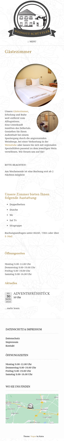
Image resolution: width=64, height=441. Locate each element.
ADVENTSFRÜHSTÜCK (31, 293)
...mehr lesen (12, 308)
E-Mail (9, 236)
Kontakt (10, 345)
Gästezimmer (20, 111)
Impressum (12, 342)
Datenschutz (13, 338)
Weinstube (11, 144)
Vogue (33, 436)
